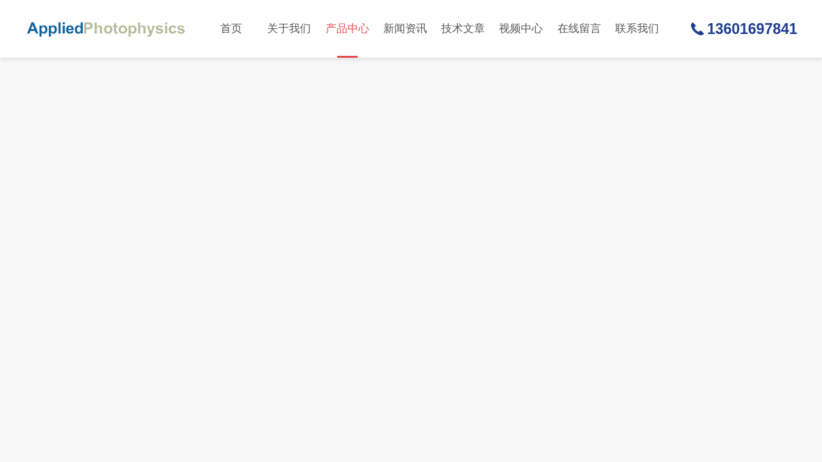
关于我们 (289, 28)
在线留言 (579, 28)
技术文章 (463, 28)
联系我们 (637, 28)
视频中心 (521, 28)
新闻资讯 (405, 28)
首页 (231, 28)
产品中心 (347, 40)
